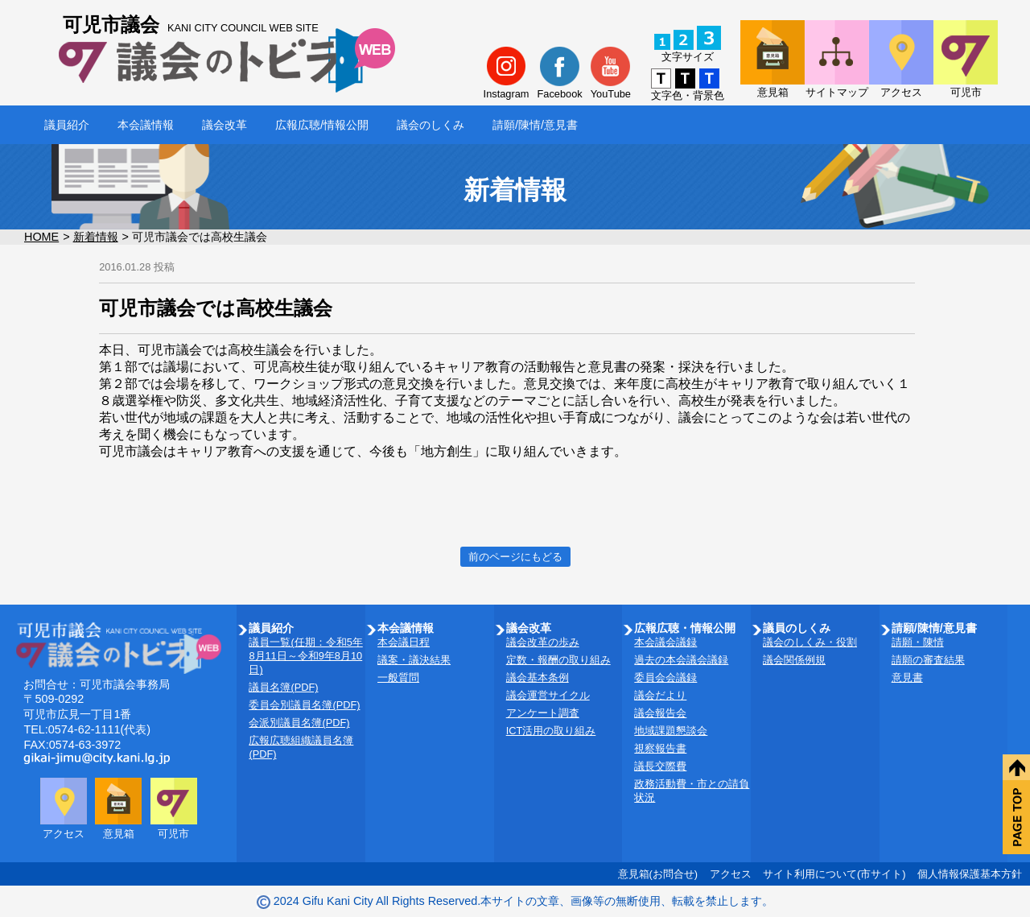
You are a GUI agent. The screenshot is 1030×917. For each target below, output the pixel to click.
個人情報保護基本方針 (969, 874)
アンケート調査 (542, 713)
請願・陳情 (918, 642)
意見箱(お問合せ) (658, 874)
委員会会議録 (665, 677)
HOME (41, 236)
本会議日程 (403, 642)
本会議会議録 (665, 642)
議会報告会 (660, 713)
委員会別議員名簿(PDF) (304, 705)
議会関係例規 (794, 660)
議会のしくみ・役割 (810, 642)
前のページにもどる (515, 557)
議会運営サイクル (548, 695)
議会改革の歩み (542, 642)
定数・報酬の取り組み (558, 660)
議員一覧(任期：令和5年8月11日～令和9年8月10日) (305, 655)
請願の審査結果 (928, 660)
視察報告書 (660, 748)
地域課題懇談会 (670, 731)
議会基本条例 (537, 677)
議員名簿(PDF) (283, 687)
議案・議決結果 (414, 660)
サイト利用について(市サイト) (834, 874)
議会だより (660, 695)
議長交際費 (660, 766)
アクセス (731, 874)
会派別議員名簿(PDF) (299, 723)
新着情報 (95, 236)
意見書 (907, 677)
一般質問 (398, 677)
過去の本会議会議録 (681, 660)
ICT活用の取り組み (551, 731)
